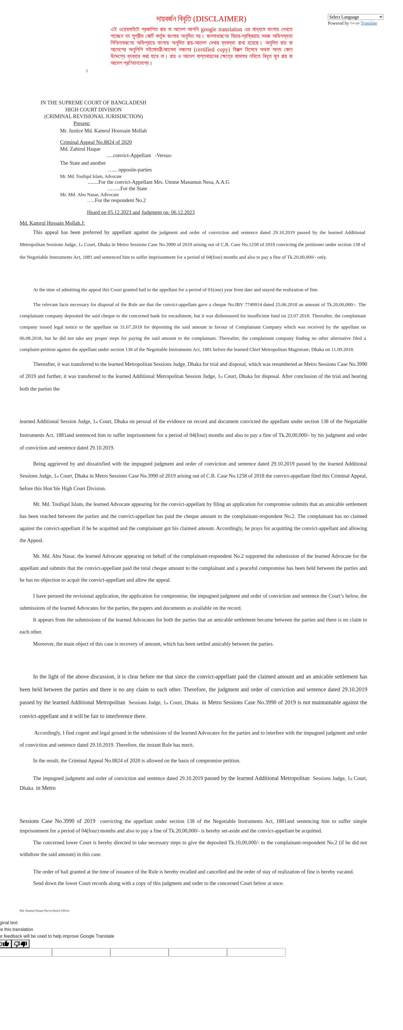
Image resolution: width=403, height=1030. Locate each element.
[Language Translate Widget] (355, 17)
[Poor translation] (20, 944)
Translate (363, 23)
